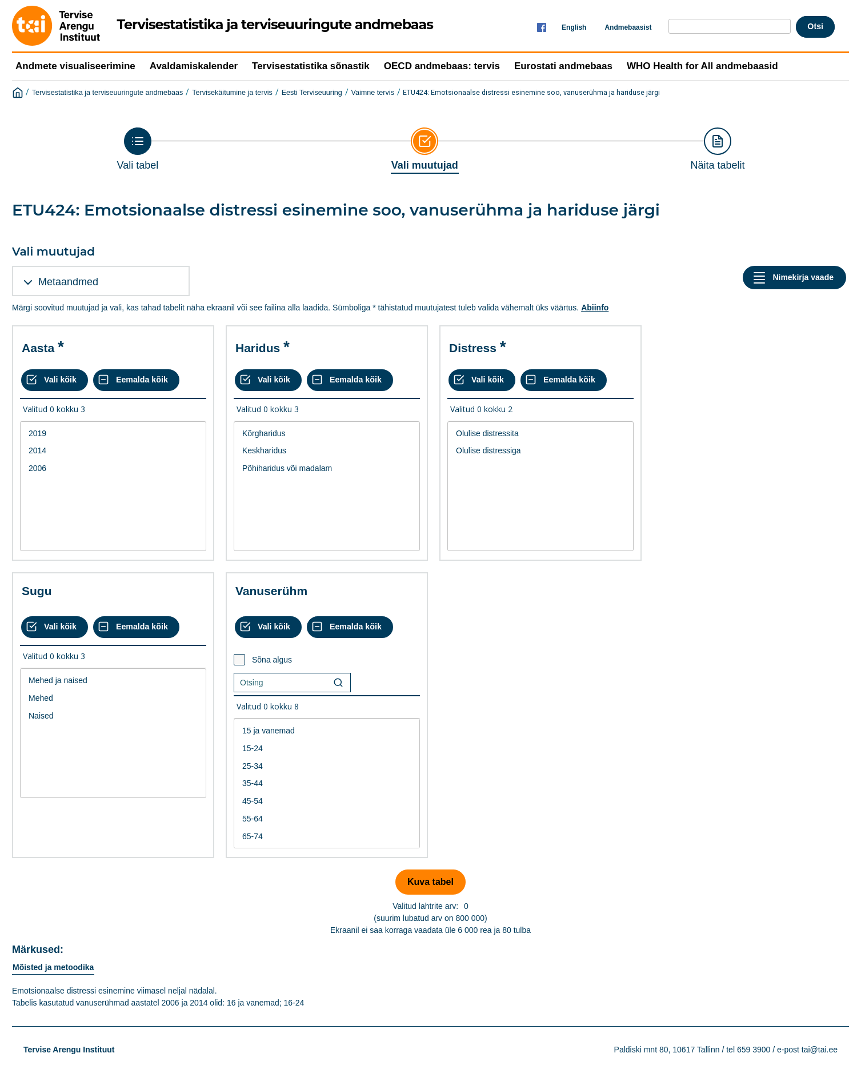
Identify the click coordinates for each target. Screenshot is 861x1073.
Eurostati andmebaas (563, 66)
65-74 (327, 836)
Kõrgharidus (327, 433)
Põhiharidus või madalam (327, 468)
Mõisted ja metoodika (53, 967)
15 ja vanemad (327, 731)
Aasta (38, 347)
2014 (113, 451)
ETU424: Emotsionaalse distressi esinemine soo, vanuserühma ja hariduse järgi (531, 92)
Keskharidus (327, 451)
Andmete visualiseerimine (75, 66)
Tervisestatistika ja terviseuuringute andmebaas (107, 93)
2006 (113, 468)
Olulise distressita (540, 433)
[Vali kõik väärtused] (54, 380)
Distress (472, 347)
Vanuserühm (271, 590)
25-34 (327, 766)
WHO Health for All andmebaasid (702, 66)
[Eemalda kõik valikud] (136, 380)
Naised (113, 716)
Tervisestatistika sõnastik (311, 66)
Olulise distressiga (540, 451)
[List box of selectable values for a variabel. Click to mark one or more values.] (113, 486)
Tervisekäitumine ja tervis (232, 93)
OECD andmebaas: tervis (442, 66)
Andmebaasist (627, 27)
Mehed (113, 698)
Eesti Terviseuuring (312, 93)
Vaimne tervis (372, 93)
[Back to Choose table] (138, 149)
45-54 (327, 801)
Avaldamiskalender (194, 66)
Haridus (257, 347)
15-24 (327, 748)
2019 (113, 433)
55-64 (327, 819)
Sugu (37, 590)
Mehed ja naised (113, 680)
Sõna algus (272, 659)
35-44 (327, 783)
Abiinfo (594, 307)
